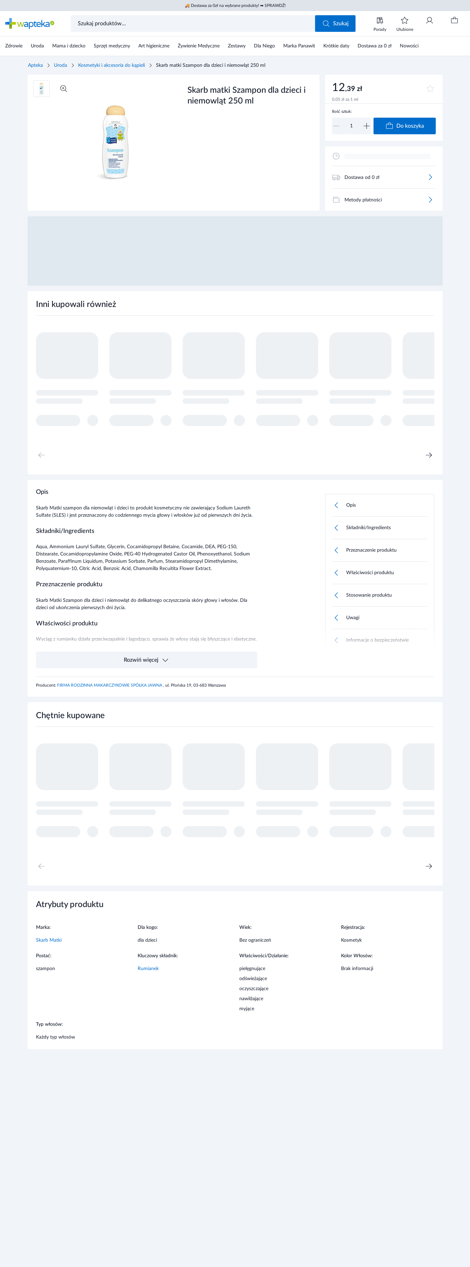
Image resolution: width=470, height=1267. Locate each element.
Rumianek (148, 968)
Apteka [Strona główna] (35, 65)
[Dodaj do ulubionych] (430, 88)
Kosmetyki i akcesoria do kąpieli (111, 65)
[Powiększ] (63, 88)
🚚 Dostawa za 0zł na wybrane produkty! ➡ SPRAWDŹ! (235, 5)
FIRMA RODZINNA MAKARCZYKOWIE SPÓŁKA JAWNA (110, 685)
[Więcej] (430, 177)
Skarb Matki (49, 940)
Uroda (60, 65)
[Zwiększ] (366, 126)
